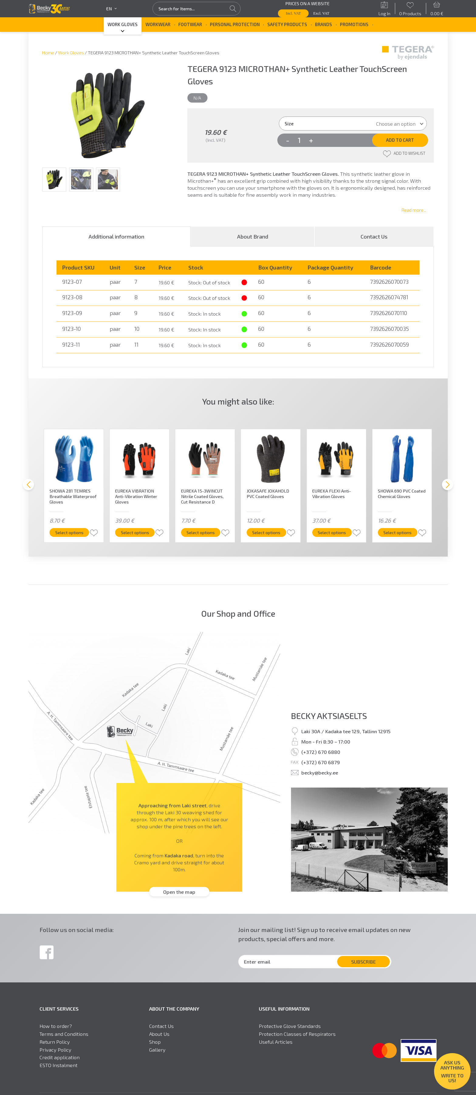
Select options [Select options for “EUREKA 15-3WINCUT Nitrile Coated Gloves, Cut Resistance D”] (203, 532)
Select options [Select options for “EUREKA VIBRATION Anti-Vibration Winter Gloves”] (137, 532)
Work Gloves (123, 24)
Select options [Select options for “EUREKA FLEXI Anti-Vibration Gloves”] (334, 532)
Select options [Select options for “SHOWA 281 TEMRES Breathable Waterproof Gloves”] (71, 532)
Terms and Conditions (63, 1033)
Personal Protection (235, 24)
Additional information (116, 236)
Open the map (179, 892)
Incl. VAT (293, 13)
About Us (159, 1033)
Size (289, 123)
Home (48, 52)
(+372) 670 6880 (320, 752)
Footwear (190, 24)
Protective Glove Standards (290, 1026)
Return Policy (54, 1041)
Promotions (354, 24)
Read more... (413, 210)
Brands (323, 24)
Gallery (157, 1049)
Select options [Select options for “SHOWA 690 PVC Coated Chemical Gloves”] (400, 532)
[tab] (116, 236)
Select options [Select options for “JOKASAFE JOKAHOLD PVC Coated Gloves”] (268, 532)
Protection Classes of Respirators (297, 1033)
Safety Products (287, 24)
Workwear (158, 24)
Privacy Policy (55, 1049)
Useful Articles (276, 1041)
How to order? (55, 1026)
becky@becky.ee (319, 772)
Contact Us (374, 236)
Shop (155, 1041)
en (111, 8)
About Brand (252, 236)
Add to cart (400, 140)
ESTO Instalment (58, 1065)
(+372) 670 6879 (320, 762)
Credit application (59, 1057)
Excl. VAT (321, 13)
